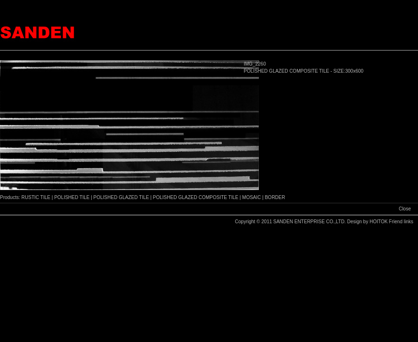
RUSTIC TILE (35, 197)
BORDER (275, 197)
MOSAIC (251, 197)
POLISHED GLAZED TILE (121, 197)
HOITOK (379, 221)
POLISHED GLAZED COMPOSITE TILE (195, 197)
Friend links (401, 221)
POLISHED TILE (71, 197)
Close (405, 208)
